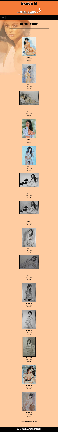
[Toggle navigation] (3, 17)
